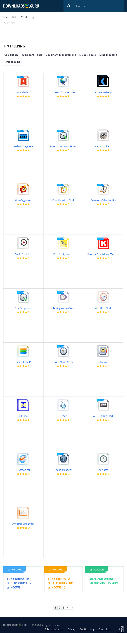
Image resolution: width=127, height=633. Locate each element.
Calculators (11, 54)
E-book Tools (87, 54)
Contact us (104, 629)
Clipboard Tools (32, 54)
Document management (61, 54)
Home (6, 17)
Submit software (54, 629)
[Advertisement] (63, 32)
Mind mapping (108, 54)
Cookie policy (87, 629)
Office (15, 17)
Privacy (71, 629)
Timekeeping (27, 17)
